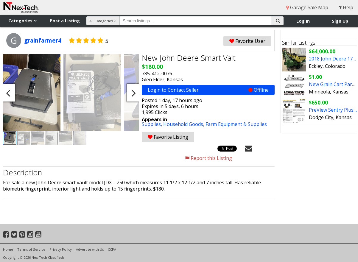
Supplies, (152, 124)
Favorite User (247, 41)
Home (8, 249)
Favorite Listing (168, 137)
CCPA (112, 249)
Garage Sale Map (307, 7)
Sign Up (340, 21)
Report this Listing (208, 158)
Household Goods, (184, 124)
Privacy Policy (60, 249)
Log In (303, 21)
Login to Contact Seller (208, 90)
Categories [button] (22, 21)
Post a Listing (65, 21)
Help (346, 7)
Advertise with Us (90, 249)
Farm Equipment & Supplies (236, 124)
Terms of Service (31, 249)
